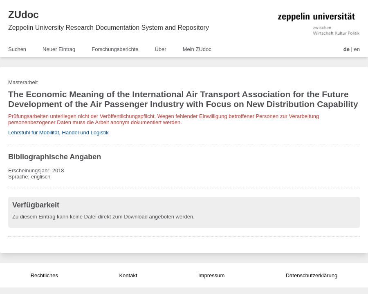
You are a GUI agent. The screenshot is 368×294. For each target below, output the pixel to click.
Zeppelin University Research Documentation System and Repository (108, 27)
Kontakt (128, 275)
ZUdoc (23, 14)
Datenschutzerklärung (311, 275)
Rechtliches (44, 275)
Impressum (211, 275)
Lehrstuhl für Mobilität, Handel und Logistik (58, 132)
